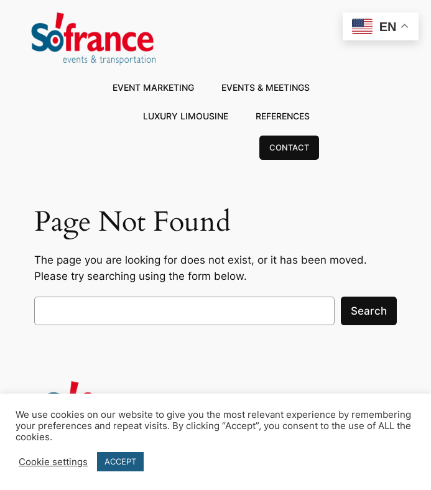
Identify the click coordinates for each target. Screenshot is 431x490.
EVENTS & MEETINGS (265, 87)
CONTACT (289, 147)
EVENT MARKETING (153, 87)
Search (369, 311)
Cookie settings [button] (53, 462)
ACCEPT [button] (120, 461)
